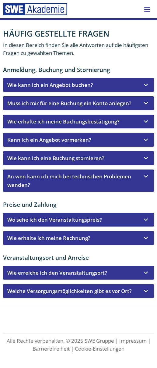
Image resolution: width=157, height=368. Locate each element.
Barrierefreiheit (51, 348)
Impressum (133, 340)
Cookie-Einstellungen (99, 348)
